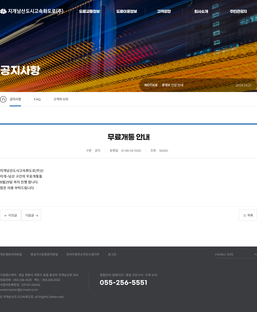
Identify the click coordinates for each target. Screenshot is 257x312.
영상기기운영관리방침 (44, 254)
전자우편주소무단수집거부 (82, 254)
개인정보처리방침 (11, 254)
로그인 (112, 254)
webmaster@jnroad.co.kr (19, 290)
